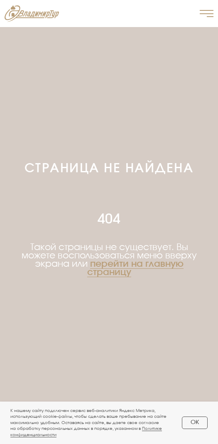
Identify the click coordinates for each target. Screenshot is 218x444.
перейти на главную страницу (135, 268)
